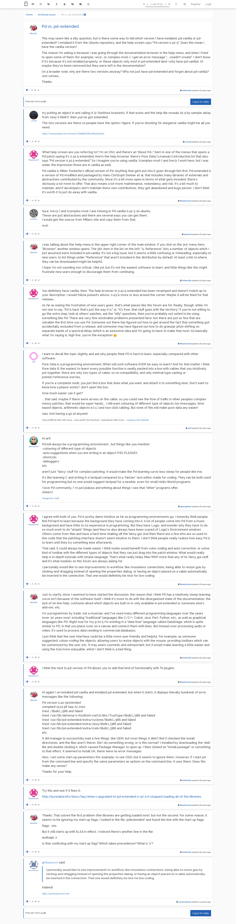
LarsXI (34, 121)
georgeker (34, 446)
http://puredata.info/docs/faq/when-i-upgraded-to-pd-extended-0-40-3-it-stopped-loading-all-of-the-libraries (121, 796)
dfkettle (33, 33)
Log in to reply (200, 101)
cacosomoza (34, 870)
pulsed (33, 219)
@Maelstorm (50, 862)
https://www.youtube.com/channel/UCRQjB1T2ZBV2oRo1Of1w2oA (73, 134)
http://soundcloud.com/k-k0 (55, 894)
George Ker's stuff (50, 498)
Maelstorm (34, 160)
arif (33, 362)
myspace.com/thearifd (137, 420)
